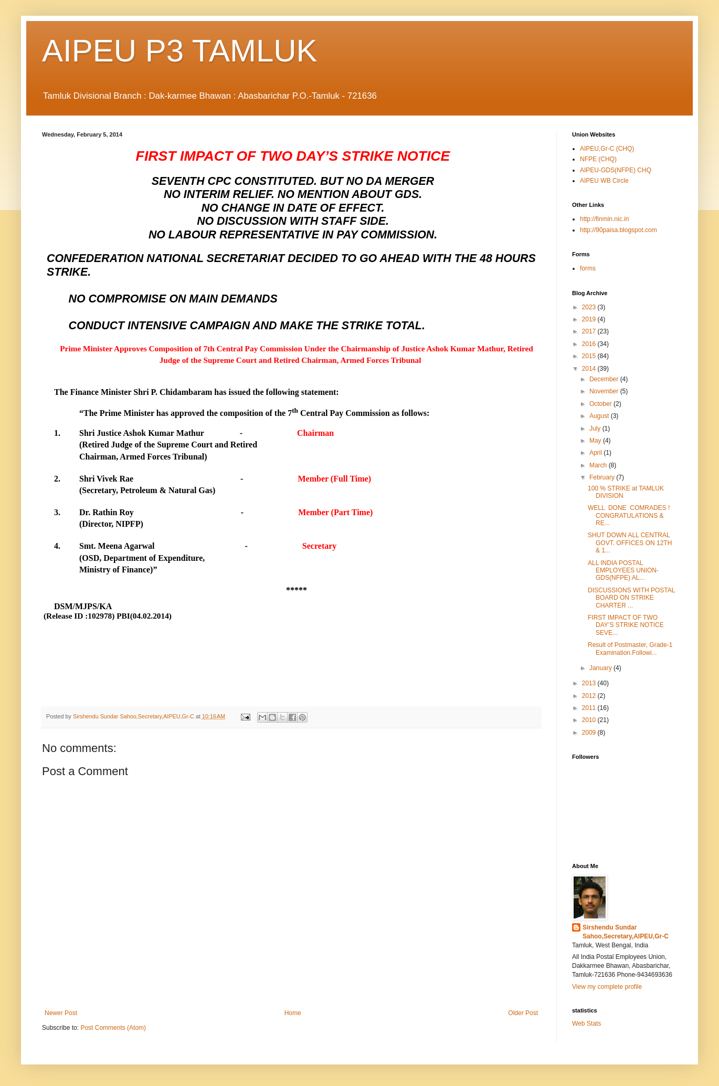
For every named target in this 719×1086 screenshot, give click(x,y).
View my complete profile (607, 986)
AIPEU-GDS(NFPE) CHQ (615, 170)
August (600, 416)
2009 (590, 732)
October (601, 404)
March (599, 465)
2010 (590, 720)
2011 (590, 708)
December (604, 379)
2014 (590, 368)
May (596, 440)
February (602, 477)
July (595, 428)
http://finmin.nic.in (604, 219)
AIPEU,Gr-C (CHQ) (607, 148)
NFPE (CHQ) (598, 159)
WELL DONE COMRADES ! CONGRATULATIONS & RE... (631, 515)
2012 (590, 695)
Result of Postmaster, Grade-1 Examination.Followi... (630, 648)
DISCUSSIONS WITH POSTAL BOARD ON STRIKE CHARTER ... (631, 598)
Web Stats (586, 1023)
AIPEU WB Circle (604, 180)
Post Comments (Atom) (113, 1027)
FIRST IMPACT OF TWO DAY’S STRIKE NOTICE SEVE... (626, 625)
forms (588, 268)
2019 (590, 319)
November (604, 391)
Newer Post (61, 1013)
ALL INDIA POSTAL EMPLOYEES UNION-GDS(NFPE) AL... (623, 570)
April (596, 452)
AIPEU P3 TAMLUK (180, 50)
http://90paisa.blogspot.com (618, 230)
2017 (590, 331)
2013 (590, 683)
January (601, 668)
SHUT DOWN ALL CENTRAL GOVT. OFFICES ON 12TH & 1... (630, 542)
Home (292, 1013)
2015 (590, 356)
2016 (590, 344)
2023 (590, 307)
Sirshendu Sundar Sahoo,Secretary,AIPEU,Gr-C (626, 932)
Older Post (523, 1013)
